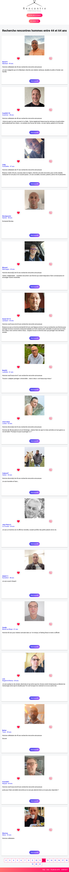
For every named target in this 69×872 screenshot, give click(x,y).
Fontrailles (5, 166)
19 (32, 864)
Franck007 (5, 782)
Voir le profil (34, 81)
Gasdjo (4, 627)
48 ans (11, 115)
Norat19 (4, 62)
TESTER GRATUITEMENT (34, 15)
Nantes (4, 218)
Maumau (5, 833)
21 (40, 864)
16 (59, 860)
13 (47, 860)
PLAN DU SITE (55, 870)
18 (66, 860)
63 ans (12, 269)
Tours (4, 732)
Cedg (4, 165)
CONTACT (64, 870)
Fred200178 (6, 113)
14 (51, 860)
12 (44, 860)
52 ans (9, 835)
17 (63, 860)
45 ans (9, 732)
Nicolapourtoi (6, 216)
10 (36, 860)
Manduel (5, 63)
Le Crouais (5, 526)
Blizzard (4, 267)
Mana (4, 835)
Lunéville (5, 372)
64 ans (11, 321)
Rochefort (5, 578)
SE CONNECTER (34, 21)
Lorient (4, 423)
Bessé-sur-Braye (7, 629)
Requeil (4, 783)
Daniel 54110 (6, 319)
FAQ (44, 870)
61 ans (11, 372)
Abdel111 (5, 576)
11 (40, 860)
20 (36, 864)
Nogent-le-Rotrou (7, 680)
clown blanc (6, 422)
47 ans (12, 166)
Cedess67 (5, 473)
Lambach (5, 321)
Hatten (4, 475)
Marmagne (5, 269)
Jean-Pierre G (6, 525)
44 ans (11, 63)
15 (55, 860)
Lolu (3, 679)
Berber (4, 730)
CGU (47, 870)
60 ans (10, 783)
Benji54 (4, 370)
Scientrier (5, 115)
